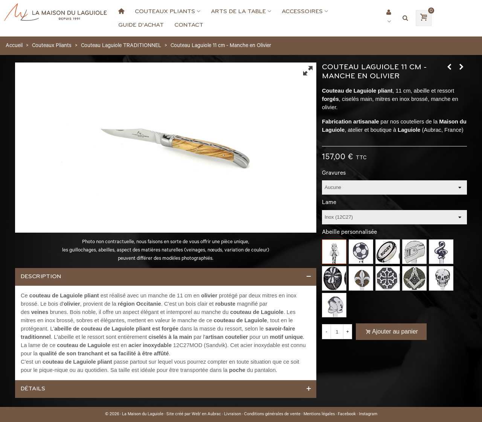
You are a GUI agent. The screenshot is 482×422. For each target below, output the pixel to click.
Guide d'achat (141, 24)
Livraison (232, 414)
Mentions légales (319, 414)
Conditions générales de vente (272, 414)
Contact (188, 24)
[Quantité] (337, 331)
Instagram (368, 414)
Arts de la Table (238, 11)
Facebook (347, 414)
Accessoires (302, 11)
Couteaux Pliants (165, 11)
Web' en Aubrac (206, 414)
